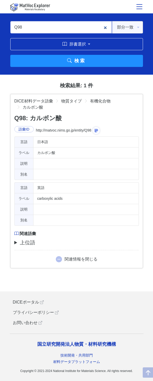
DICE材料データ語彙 (33, 101)
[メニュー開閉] (139, 6)
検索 (76, 60)
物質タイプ (71, 101)
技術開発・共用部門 (76, 355)
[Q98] (61, 27)
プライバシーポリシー (36, 312)
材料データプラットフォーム (76, 362)
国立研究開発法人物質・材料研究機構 (76, 344)
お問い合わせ (27, 323)
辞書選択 (76, 44)
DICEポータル (28, 302)
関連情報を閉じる (81, 259)
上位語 (27, 242)
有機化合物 (100, 101)
